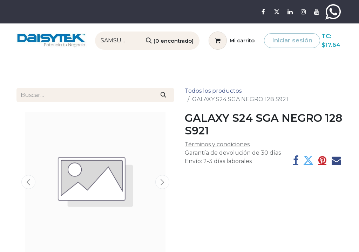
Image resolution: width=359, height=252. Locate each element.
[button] (28, 182)
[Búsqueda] (169, 40)
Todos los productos (213, 91)
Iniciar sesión (292, 40)
